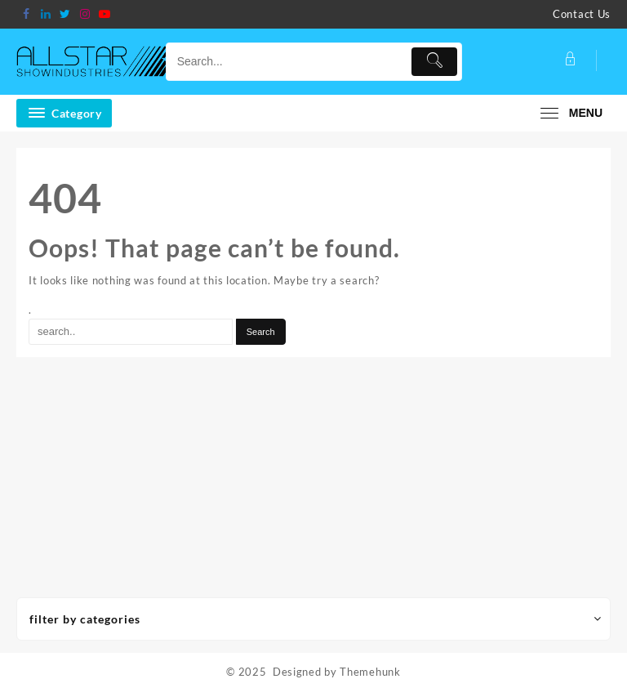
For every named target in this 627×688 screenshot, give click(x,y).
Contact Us (582, 13)
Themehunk (370, 671)
